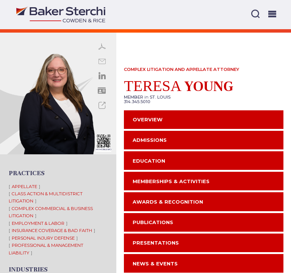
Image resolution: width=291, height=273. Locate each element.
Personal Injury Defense (43, 238)
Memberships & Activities (171, 181)
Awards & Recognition (168, 202)
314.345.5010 (137, 101)
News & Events (155, 263)
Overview (148, 119)
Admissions (150, 140)
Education (149, 161)
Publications (153, 222)
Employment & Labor (38, 223)
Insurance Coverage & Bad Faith (52, 230)
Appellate (24, 186)
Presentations (156, 243)
